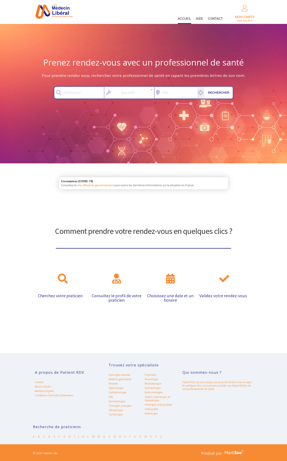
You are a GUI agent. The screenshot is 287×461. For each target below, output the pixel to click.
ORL (111, 397)
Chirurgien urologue (120, 405)
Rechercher (218, 92)
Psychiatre (150, 375)
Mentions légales (44, 391)
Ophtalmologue (118, 392)
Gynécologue (116, 388)
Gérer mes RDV (244, 18)
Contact (215, 19)
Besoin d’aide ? (43, 386)
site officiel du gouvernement (95, 185)
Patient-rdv (54, 12)
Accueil (184, 19)
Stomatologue (153, 388)
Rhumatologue (153, 383)
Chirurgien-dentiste (119, 375)
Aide (199, 19)
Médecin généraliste (120, 379)
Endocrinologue (154, 392)
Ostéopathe (151, 409)
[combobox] (129, 92)
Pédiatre (113, 383)
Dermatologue (117, 401)
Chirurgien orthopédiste (158, 404)
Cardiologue (116, 414)
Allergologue (116, 410)
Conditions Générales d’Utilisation (54, 395)
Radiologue (151, 413)
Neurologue (151, 379)
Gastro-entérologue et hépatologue (157, 398)
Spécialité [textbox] (128, 93)
